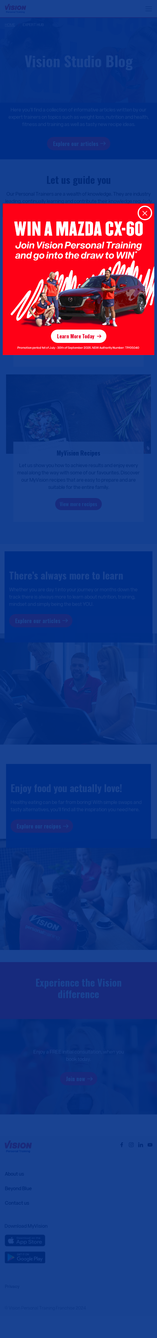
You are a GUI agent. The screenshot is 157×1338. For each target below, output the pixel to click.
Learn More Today (75, 336)
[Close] (145, 213)
